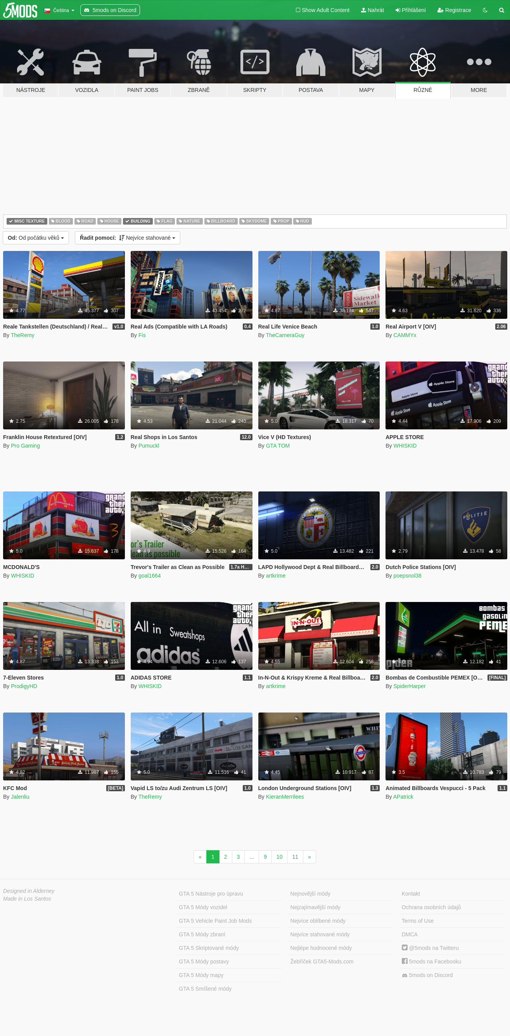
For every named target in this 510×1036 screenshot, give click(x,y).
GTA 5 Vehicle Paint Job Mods (215, 921)
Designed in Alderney (29, 891)
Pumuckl (148, 446)
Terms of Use (418, 921)
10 (280, 857)
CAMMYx (404, 335)
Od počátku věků (36, 238)
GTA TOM (278, 446)
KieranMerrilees (285, 797)
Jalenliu (20, 797)
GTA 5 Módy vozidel (203, 907)
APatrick (403, 797)
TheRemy (23, 335)
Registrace (454, 10)
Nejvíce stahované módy (320, 934)
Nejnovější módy (310, 894)
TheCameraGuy (285, 335)
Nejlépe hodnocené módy (321, 948)
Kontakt (411, 894)
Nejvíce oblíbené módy (318, 921)
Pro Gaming (25, 446)
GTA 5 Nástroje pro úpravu (211, 894)
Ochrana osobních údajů (431, 907)
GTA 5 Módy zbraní (202, 934)
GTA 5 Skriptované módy (209, 948)
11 (295, 857)
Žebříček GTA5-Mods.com (322, 961)
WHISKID (405, 446)
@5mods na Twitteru (430, 947)
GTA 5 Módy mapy (201, 975)
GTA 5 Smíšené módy (205, 989)
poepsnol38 (407, 575)
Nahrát (372, 10)
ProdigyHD (24, 686)
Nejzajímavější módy (315, 907)
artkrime (276, 575)
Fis (142, 335)
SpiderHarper (409, 686)
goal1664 (149, 575)
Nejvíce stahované (127, 238)
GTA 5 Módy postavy (204, 961)
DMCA (410, 934)
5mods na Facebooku (432, 961)
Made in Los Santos (27, 899)
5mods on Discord (427, 975)
